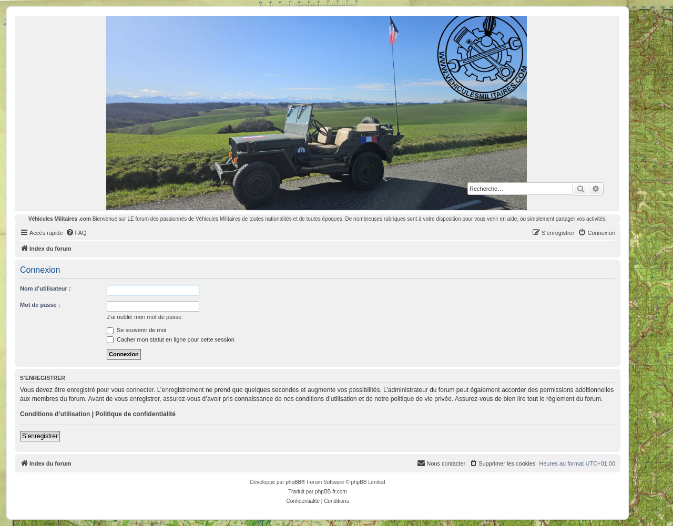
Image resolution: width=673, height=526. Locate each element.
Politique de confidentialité (135, 414)
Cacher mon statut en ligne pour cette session (170, 339)
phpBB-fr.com (331, 491)
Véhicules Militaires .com (59, 219)
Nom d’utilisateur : (45, 288)
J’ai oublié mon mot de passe (144, 317)
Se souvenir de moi (136, 330)
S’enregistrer (40, 436)
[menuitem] (76, 232)
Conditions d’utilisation (55, 414)
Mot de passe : (40, 305)
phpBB (293, 482)
